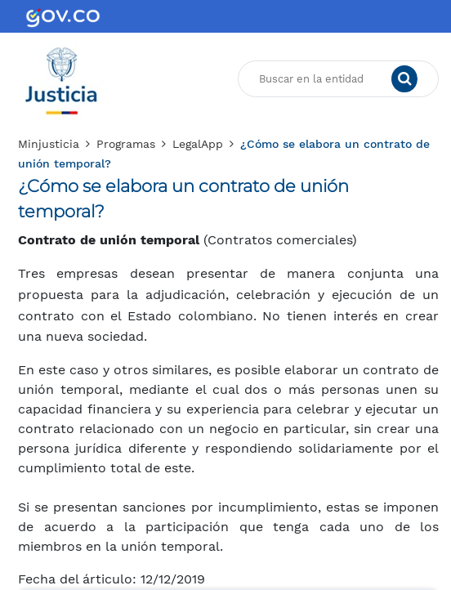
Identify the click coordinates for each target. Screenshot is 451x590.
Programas (125, 143)
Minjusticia (48, 143)
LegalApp (197, 143)
